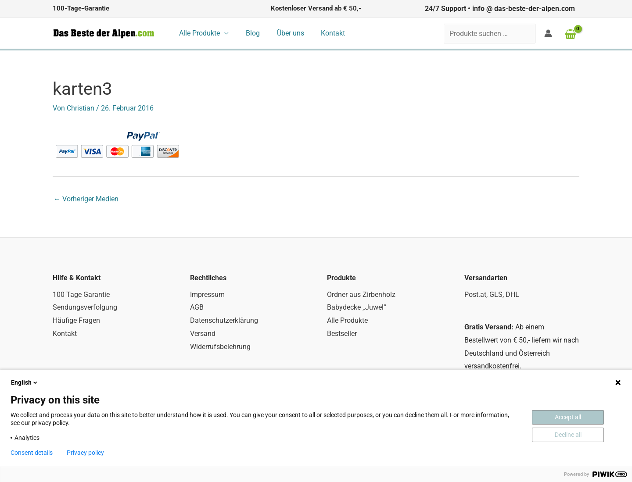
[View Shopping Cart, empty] (570, 34)
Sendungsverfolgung (85, 307)
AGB (197, 307)
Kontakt (323, 33)
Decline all (568, 434)
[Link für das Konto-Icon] (548, 33)
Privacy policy (85, 452)
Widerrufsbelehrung (220, 347)
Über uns (283, 33)
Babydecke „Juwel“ (356, 307)
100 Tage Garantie (81, 294)
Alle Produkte (198, 33)
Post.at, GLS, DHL (491, 294)
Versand (202, 333)
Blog (248, 33)
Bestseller (342, 333)
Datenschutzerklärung (224, 320)
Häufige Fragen (76, 320)
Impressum (207, 294)
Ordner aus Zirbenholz (361, 294)
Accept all (568, 417)
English (25, 382)
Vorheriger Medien (86, 199)
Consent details (32, 452)
